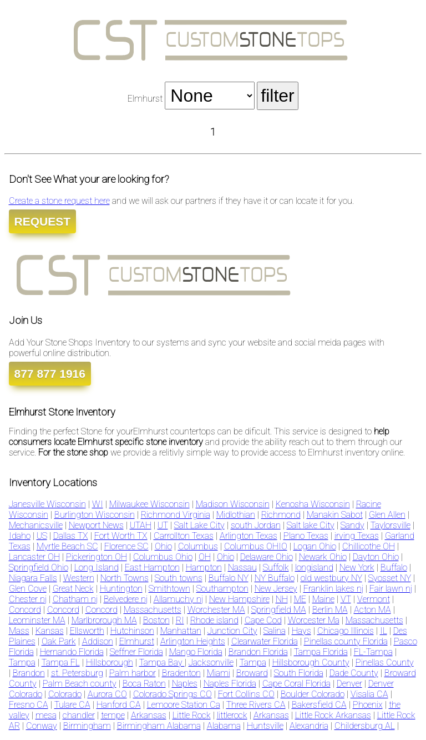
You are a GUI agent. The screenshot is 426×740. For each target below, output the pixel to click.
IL (383, 631)
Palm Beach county (79, 683)
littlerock (232, 715)
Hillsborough (109, 662)
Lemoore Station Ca (183, 704)
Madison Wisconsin (233, 504)
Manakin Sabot (335, 514)
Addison (97, 641)
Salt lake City (310, 525)
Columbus (198, 546)
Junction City (232, 631)
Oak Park (59, 641)
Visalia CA (369, 694)
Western (78, 578)
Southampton (222, 588)
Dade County (353, 673)
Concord (25, 609)
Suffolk (276, 567)
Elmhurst (136, 641)
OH (205, 557)
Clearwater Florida (264, 641)
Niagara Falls (33, 578)
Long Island (96, 567)
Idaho (20, 536)
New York (356, 567)
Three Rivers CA (256, 704)
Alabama (224, 726)
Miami (218, 673)
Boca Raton (144, 683)
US (42, 536)
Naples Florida (230, 683)
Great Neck (73, 588)
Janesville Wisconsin (47, 504)
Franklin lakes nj (333, 588)
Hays (301, 631)
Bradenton (181, 673)
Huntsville (265, 726)
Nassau (242, 567)
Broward (252, 673)
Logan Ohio (314, 546)
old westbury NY (331, 578)
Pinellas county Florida (346, 641)
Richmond (281, 514)
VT (346, 599)
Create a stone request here (59, 201)
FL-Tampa (373, 652)
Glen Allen (387, 514)
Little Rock (192, 715)
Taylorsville (390, 525)
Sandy (352, 525)
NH (282, 599)
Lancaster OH (34, 557)
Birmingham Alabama (159, 726)
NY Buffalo (275, 578)
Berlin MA (330, 609)
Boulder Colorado (312, 694)
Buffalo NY (228, 578)
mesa (46, 715)
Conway (41, 726)
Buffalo (394, 567)
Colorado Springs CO (172, 694)
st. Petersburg (77, 673)
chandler (79, 715)
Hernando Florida (72, 652)
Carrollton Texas (184, 536)
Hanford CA (119, 704)
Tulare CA (72, 704)
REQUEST (42, 221)
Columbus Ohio (162, 557)
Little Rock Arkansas (333, 715)
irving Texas (356, 536)
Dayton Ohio (376, 557)
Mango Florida (195, 652)
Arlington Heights (192, 641)
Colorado (65, 694)
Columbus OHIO (255, 546)
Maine (323, 599)
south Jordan (256, 525)
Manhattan (180, 631)
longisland (314, 567)
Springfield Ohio (38, 567)
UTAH (140, 525)
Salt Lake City (199, 525)
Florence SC (126, 546)
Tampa (22, 662)
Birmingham (87, 726)
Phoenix (368, 704)
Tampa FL (61, 662)
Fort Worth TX (121, 536)
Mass (19, 631)
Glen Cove (28, 588)
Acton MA (372, 609)
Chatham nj (75, 599)
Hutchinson (132, 631)
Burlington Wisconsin (94, 514)
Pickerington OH (96, 557)
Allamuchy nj (178, 599)
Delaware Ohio (266, 557)
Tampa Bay (162, 662)
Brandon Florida (258, 652)
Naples (184, 683)
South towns (178, 578)
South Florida (298, 673)
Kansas (50, 631)
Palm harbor (132, 673)
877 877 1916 (49, 373)
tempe (113, 715)
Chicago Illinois (345, 631)
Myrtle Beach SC (67, 546)
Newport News (96, 525)
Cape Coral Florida (296, 683)
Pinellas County (385, 662)
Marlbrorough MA (104, 620)
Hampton (204, 567)
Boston (156, 620)
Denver (349, 683)
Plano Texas (305, 536)
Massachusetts (152, 609)
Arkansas (148, 715)
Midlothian (235, 514)
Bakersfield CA (319, 704)
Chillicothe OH (368, 546)
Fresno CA (28, 704)
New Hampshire (239, 599)
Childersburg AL (364, 726)
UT (163, 525)
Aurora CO (107, 694)
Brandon (29, 673)
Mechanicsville (36, 525)
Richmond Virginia (175, 514)
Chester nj (28, 599)
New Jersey (276, 588)
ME (300, 599)
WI (97, 504)
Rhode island (214, 620)
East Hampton (152, 567)
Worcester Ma (313, 620)
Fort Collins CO (246, 694)
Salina (274, 631)
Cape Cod (263, 620)
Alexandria (309, 726)
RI (180, 620)
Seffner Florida (136, 652)
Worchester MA (216, 609)
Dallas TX (70, 536)
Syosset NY (389, 578)
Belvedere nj (126, 599)
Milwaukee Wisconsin (149, 504)
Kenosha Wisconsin (313, 504)
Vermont (373, 599)
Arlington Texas (248, 536)
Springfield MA (278, 609)
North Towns (124, 578)
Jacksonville (211, 662)
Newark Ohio (323, 557)
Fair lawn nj (390, 588)
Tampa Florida (321, 652)
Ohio (163, 546)
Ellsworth (87, 631)
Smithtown (169, 588)
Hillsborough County (310, 662)
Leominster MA (37, 620)
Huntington (121, 588)
